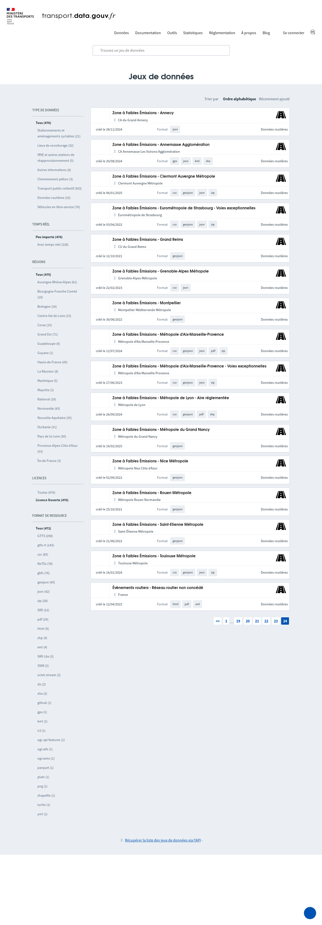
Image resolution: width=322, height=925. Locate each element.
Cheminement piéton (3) (55, 179)
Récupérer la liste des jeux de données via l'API (163, 840)
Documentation (148, 32)
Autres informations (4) (54, 170)
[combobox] (161, 50)
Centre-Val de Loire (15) (54, 316)
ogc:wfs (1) (45, 749)
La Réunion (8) (47, 371)
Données (121, 32)
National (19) (46, 399)
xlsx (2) (42, 693)
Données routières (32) (53, 197)
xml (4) (42, 647)
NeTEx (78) (45, 563)
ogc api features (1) (51, 740)
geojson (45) (46, 582)
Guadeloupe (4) (48, 343)
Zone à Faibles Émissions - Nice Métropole (150, 461)
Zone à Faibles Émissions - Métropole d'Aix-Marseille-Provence (168, 334)
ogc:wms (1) (46, 758)
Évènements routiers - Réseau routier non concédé (157, 588)
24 (285, 621)
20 (248, 621)
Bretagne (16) (47, 306)
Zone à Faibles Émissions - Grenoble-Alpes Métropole (160, 271)
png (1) (42, 786)
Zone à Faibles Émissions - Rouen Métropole (151, 493)
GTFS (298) (45, 536)
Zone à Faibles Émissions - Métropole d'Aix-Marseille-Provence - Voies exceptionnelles (189, 366)
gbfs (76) (43, 573)
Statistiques (193, 32)
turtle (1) (43, 805)
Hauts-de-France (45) (52, 362)
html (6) (43, 628)
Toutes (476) (46, 492)
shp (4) (42, 638)
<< (218, 621)
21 (257, 621)
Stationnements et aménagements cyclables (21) (58, 133)
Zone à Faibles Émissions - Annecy (143, 113)
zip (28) (42, 601)
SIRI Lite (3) (45, 656)
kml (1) (42, 721)
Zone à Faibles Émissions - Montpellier (146, 303)
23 (276, 621)
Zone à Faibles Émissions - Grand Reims (147, 240)
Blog (266, 32)
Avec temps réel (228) (52, 244)
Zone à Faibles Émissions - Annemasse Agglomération (161, 145)
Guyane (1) (45, 353)
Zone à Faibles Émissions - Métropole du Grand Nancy (161, 430)
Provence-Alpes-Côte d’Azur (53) (57, 448)
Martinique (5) (47, 380)
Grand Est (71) (47, 334)
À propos (248, 32)
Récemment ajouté (274, 98)
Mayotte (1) (45, 390)
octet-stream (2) (49, 675)
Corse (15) (44, 325)
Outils (172, 32)
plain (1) (43, 777)
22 (266, 621)
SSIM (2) (43, 665)
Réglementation (222, 32)
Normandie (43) (48, 408)
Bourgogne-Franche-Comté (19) (57, 294)
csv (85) (42, 554)
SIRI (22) (43, 610)
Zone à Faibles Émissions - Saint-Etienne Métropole (157, 525)
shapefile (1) (46, 795)
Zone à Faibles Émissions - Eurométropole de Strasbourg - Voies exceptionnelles (183, 208)
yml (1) (42, 814)
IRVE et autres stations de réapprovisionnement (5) (55, 157)
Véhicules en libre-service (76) (58, 207)
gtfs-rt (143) (45, 545)
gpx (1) (42, 712)
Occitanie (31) (47, 427)
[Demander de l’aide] (310, 913)
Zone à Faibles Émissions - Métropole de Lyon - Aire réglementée (170, 398)
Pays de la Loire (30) (51, 436)
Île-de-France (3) (49, 460)
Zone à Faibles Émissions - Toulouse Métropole (154, 556)
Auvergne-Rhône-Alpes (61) (57, 282)
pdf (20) (42, 619)
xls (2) (41, 684)
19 (238, 621)
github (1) (44, 703)
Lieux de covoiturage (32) (55, 145)
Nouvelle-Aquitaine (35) (54, 418)
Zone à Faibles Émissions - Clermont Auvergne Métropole (163, 176)
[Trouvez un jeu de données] (161, 50)
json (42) (43, 591)
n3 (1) (41, 730)
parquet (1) (45, 767)
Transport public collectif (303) (59, 188)
